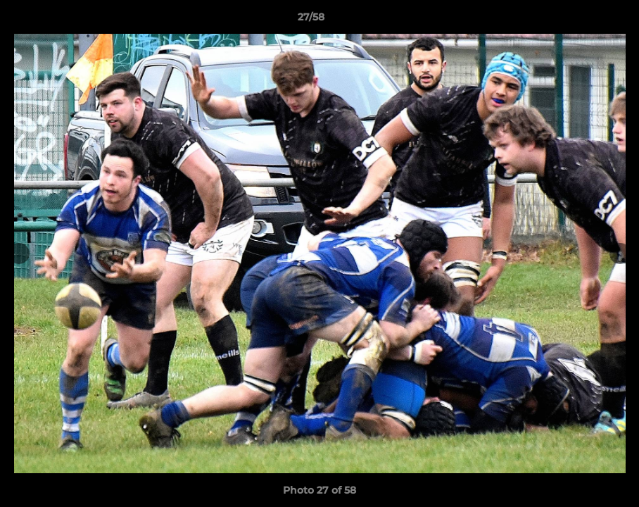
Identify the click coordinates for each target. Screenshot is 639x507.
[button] (579, 20)
